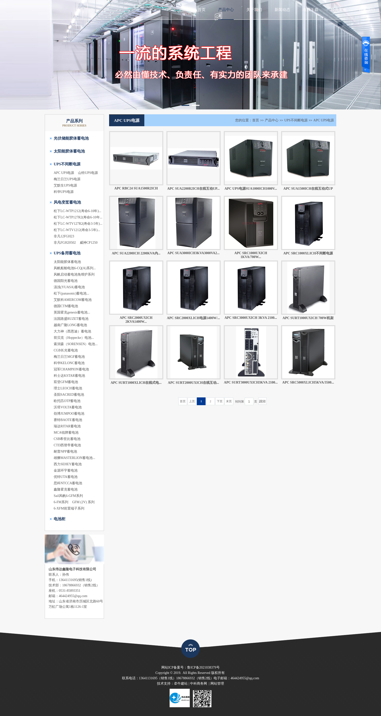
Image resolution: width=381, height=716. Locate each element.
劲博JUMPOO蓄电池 (69, 413)
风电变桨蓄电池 (67, 202)
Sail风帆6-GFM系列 (68, 496)
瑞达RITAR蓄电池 (67, 426)
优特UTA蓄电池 (66, 477)
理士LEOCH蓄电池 (68, 388)
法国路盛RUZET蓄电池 (71, 319)
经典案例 (338, 10)
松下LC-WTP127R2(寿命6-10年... (78, 217)
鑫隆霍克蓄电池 (66, 489)
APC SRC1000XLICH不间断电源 (308, 253)
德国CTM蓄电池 (66, 306)
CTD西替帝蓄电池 (67, 445)
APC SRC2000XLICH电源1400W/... (193, 318)
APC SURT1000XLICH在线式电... (136, 383)
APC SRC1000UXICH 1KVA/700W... (250, 255)
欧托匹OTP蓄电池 (67, 401)
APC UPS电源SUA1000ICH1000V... (251, 188)
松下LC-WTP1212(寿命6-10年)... (77, 211)
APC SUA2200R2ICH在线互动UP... (193, 188)
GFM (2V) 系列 (83, 502)
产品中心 (226, 10)
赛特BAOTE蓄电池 (68, 420)
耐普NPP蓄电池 (65, 451)
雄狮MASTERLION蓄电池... (74, 458)
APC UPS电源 (64, 173)
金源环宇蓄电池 (66, 470)
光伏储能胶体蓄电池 (71, 138)
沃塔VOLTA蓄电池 (68, 407)
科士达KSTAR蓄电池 (69, 375)
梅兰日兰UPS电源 (67, 179)
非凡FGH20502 (65, 242)
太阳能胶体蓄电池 (69, 151)
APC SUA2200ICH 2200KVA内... (136, 253)
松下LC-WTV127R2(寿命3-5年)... (78, 223)
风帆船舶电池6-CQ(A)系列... (75, 268)
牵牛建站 (181, 683)
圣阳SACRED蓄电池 (69, 394)
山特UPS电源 (88, 173)
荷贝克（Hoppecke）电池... (74, 338)
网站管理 (217, 683)
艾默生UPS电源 (65, 185)
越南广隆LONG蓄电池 (70, 325)
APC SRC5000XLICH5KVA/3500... (308, 382)
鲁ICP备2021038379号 (203, 667)
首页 (202, 10)
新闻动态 (282, 10)
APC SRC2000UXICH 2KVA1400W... (136, 319)
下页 (220, 401)
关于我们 (254, 10)
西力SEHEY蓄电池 (68, 464)
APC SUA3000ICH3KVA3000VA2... (193, 253)
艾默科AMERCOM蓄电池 (73, 300)
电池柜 (59, 519)
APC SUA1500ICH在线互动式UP (308, 188)
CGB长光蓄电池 (66, 350)
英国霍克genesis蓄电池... (72, 312)
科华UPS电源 (64, 192)
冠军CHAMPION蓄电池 (71, 369)
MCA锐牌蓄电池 (66, 432)
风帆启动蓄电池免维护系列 (74, 274)
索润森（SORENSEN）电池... (76, 344)
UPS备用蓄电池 (67, 253)
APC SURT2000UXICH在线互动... (193, 383)
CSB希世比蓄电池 (67, 439)
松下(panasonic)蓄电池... (71, 293)
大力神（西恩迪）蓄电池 (72, 331)
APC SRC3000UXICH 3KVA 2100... (251, 318)
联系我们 (367, 10)
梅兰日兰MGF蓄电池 (69, 356)
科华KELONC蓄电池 (69, 363)
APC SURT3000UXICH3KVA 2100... (250, 382)
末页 (229, 401)
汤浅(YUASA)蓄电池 (69, 287)
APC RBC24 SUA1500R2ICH (136, 188)
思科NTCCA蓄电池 (68, 483)
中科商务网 (198, 683)
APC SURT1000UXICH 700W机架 (308, 318)
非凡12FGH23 (64, 236)
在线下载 (310, 10)
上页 (192, 401)
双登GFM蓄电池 (66, 382)
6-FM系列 (61, 502)
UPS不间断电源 (67, 164)
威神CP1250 (88, 242)
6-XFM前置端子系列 (69, 508)
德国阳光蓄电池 (66, 281)
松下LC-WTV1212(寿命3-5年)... (77, 230)
